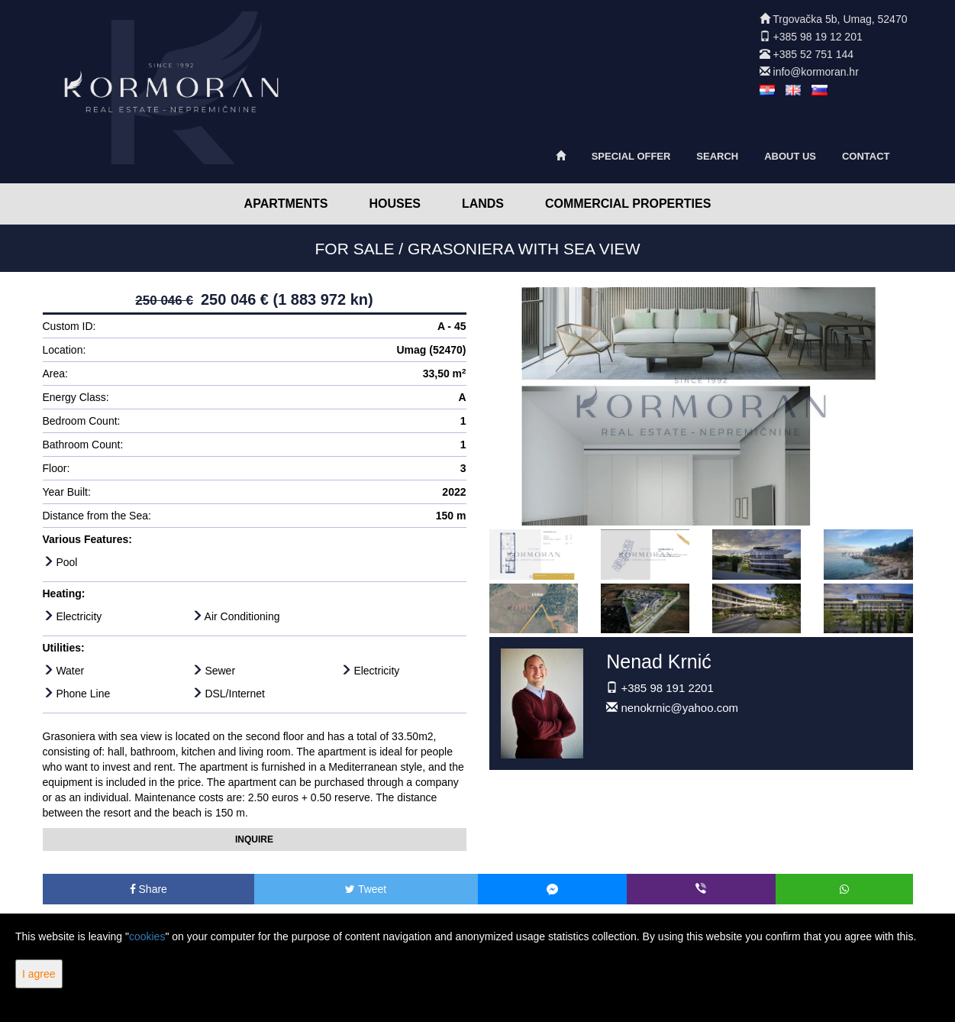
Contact (866, 156)
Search (717, 156)
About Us (790, 156)
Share (148, 889)
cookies (147, 936)
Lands (483, 203)
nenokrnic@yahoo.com (679, 707)
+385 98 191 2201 (667, 687)
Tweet (365, 889)
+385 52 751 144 (813, 54)
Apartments (286, 203)
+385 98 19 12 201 (818, 37)
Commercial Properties (628, 203)
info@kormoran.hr (816, 72)
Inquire (254, 839)
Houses (395, 203)
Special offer (631, 156)
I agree (39, 974)
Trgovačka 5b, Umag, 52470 (840, 19)
